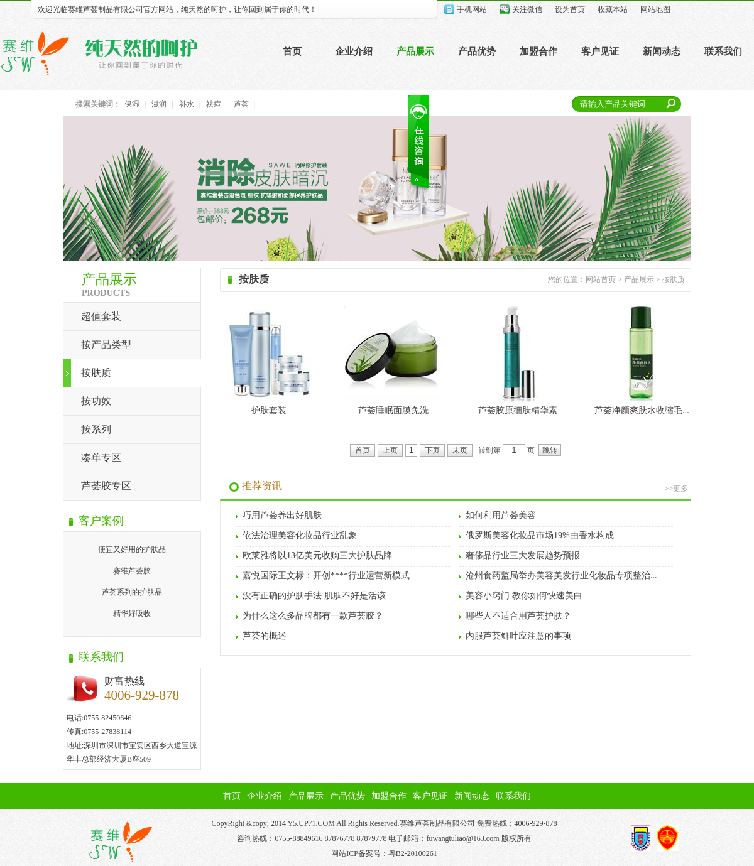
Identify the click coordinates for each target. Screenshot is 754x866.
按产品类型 (106, 344)
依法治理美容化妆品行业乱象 (300, 535)
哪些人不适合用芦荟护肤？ (518, 615)
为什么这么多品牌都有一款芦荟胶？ (313, 615)
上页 (390, 450)
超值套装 (101, 316)
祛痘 (213, 104)
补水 (186, 104)
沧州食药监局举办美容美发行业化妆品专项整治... (561, 575)
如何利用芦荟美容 (501, 515)
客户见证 (600, 51)
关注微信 (527, 9)
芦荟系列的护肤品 (132, 592)
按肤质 (96, 372)
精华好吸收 (132, 613)
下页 (432, 450)
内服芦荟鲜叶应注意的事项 (518, 636)
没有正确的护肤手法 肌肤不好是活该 (314, 595)
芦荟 (241, 104)
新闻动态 (661, 51)
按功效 (96, 401)
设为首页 (570, 9)
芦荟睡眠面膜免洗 (393, 410)
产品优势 (477, 51)
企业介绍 (354, 51)
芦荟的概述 (265, 636)
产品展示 (415, 51)
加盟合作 (538, 51)
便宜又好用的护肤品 (132, 549)
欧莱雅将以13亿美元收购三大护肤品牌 (317, 555)
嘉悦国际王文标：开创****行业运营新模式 (326, 575)
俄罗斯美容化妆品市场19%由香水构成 (540, 535)
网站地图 (655, 9)
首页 (292, 51)
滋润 (159, 104)
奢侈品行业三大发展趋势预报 (523, 555)
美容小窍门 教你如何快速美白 (524, 595)
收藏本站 (613, 9)
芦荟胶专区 (106, 485)
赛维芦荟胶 (132, 570)
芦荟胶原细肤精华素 (517, 410)
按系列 (96, 429)
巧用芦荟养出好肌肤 (282, 515)
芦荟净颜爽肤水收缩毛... (641, 410)
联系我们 (723, 51)
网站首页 (601, 279)
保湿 (131, 104)
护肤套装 (269, 410)
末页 (459, 450)
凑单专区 (101, 457)
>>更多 (676, 488)
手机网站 (472, 9)
